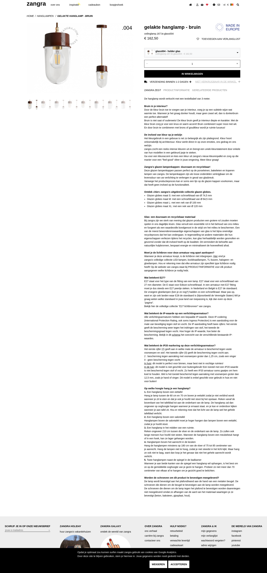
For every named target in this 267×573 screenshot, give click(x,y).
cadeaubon (94, 4)
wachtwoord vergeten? (213, 540)
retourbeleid (176, 531)
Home (30, 16)
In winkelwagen (192, 73)
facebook (236, 535)
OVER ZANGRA (153, 526)
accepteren (179, 564)
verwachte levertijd (180, 540)
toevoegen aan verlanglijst (218, 39)
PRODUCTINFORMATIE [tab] (176, 90)
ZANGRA (36, 3)
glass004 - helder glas (167, 51)
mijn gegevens (209, 531)
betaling (174, 535)
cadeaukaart (176, 545)
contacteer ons (152, 540)
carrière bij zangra (154, 535)
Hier (215, 256)
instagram (237, 531)
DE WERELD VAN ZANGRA (247, 526)
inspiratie (74, 4)
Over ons (55, 4)
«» (156, 192)
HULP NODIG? (178, 526)
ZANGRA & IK (209, 526)
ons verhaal (151, 531)
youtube (236, 545)
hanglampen (45, 16)
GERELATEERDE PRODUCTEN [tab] (209, 90)
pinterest (236, 540)
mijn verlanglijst (209, 535)
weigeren (158, 564)
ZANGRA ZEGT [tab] (152, 90)
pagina (148, 302)
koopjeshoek (116, 4)
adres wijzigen (208, 545)
